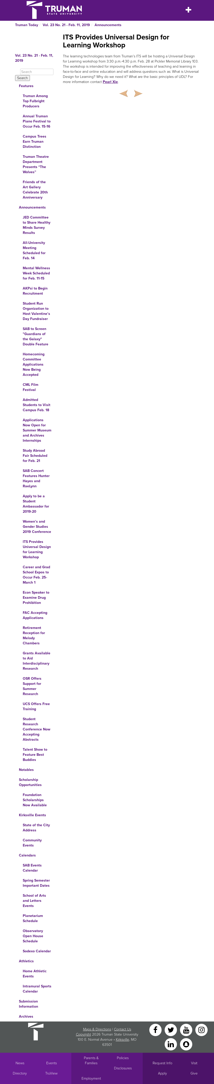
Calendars (27, 855)
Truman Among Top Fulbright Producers (35, 101)
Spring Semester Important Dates (36, 883)
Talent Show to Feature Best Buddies (35, 754)
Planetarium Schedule (33, 918)
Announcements (108, 25)
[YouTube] (186, 1029)
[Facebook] (156, 1029)
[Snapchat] (186, 1044)
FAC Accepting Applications (35, 615)
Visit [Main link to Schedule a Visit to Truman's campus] (194, 1063)
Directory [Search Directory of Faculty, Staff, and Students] (20, 1073)
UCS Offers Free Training (36, 706)
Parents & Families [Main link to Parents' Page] (91, 1060)
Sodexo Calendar (37, 951)
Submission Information (28, 1004)
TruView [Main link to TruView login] (51, 1073)
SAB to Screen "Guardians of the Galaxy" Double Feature (35, 336)
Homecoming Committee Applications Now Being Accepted (33, 364)
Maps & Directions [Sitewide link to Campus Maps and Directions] (97, 1029)
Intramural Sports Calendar (37, 989)
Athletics (26, 961)
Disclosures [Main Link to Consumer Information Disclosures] (123, 1068)
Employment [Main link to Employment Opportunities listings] (91, 1078)
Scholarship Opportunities (30, 782)
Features (26, 86)
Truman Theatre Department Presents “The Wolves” (36, 164)
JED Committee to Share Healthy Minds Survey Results (36, 225)
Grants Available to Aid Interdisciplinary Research (36, 661)
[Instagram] (201, 1029)
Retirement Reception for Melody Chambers (34, 635)
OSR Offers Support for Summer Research (32, 686)
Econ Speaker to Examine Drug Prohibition (36, 597)
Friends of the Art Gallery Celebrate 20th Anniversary (35, 190)
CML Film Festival (30, 387)
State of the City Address (36, 827)
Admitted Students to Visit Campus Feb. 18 (36, 405)
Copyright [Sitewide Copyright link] (83, 1034)
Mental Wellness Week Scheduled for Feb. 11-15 (36, 273)
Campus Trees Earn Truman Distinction (34, 141)
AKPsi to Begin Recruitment (35, 291)
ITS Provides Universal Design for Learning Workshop (37, 549)
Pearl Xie (110, 82)
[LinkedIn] (171, 1044)
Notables (26, 770)
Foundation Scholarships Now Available (35, 800)
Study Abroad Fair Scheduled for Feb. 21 (35, 455)
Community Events (32, 843)
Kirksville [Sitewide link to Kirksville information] (122, 1039)
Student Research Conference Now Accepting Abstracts (36, 729)
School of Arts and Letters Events (34, 900)
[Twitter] (171, 1029)
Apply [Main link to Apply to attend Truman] (162, 1073)
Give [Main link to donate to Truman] (194, 1073)
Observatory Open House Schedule (33, 936)
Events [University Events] (51, 1063)
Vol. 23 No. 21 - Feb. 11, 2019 (66, 25)
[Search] (36, 72)
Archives (26, 1016)
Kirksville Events (32, 815)
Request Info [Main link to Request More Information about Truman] (162, 1063)
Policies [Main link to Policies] (123, 1058)
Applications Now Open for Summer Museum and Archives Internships (37, 430)
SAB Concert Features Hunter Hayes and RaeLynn (36, 478)
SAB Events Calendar (32, 868)
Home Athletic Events (35, 973)
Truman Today (26, 25)
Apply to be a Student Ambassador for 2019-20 (36, 504)
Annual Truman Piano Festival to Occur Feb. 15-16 (37, 121)
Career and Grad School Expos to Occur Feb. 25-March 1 (36, 575)
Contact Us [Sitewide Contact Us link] (122, 1029)
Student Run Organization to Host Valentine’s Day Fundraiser (36, 311)
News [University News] (20, 1063)
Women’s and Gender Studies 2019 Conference (37, 526)
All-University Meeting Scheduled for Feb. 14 (34, 250)
